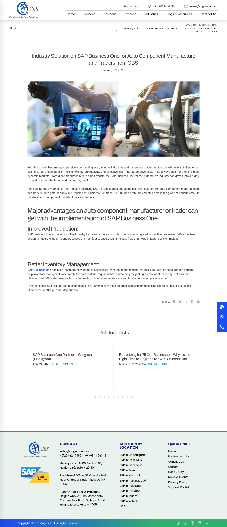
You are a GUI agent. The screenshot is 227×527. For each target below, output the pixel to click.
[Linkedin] (192, 302)
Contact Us (208, 14)
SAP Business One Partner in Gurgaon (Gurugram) (62, 357)
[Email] (198, 302)
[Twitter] (180, 302)
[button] (222, 327)
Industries (153, 14)
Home (73, 14)
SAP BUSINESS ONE (205, 24)
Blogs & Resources (181, 14)
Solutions (112, 14)
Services (91, 14)
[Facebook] (174, 302)
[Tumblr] (186, 302)
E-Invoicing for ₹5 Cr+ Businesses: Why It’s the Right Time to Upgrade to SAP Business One (154, 357)
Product (132, 14)
